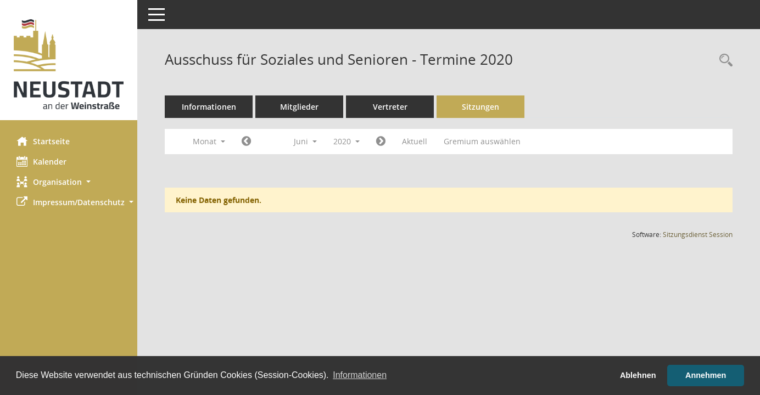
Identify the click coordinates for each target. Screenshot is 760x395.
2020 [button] (346, 141)
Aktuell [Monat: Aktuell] (414, 141)
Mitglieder (299, 106)
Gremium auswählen (482, 141)
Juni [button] (305, 141)
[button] (68, 182)
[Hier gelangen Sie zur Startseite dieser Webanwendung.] (68, 64)
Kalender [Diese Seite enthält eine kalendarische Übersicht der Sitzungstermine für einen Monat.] (41, 161)
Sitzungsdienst (698, 234)
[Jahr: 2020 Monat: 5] (246, 141)
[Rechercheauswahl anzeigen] (723, 61)
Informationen (209, 106)
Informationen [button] (360, 375)
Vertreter (390, 106)
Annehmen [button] (705, 375)
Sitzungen (480, 106)
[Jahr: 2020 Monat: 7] (381, 141)
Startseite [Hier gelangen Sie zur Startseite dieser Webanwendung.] (43, 141)
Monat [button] (209, 141)
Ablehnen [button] (638, 375)
